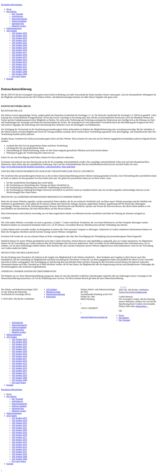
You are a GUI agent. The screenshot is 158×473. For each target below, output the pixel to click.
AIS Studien (11, 337)
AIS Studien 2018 (19, 356)
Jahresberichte (18, 330)
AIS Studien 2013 (19, 368)
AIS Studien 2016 (19, 361)
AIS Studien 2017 (19, 358)
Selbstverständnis (19, 327)
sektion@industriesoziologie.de (94, 317)
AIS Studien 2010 (19, 375)
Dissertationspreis (19, 325)
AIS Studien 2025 (19, 339)
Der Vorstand (124, 320)
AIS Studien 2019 (19, 354)
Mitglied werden (53, 292)
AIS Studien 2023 (19, 344)
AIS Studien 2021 (19, 349)
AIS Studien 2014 (19, 366)
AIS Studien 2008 (19, 380)
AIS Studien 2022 (19, 346)
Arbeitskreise (17, 322)
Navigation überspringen (11, 4)
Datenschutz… (142, 306)
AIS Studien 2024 (19, 342)
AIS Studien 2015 (19, 363)
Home (121, 315)
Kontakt (9, 385)
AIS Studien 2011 (19, 373)
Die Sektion (124, 318)
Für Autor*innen (19, 382)
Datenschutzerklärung (55, 294)
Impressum (51, 297)
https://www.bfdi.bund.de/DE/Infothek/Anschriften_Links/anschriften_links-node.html (38, 167)
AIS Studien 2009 (19, 378)
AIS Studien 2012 (19, 370)
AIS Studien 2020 (19, 351)
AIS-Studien (51, 289)
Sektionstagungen (14, 334)
